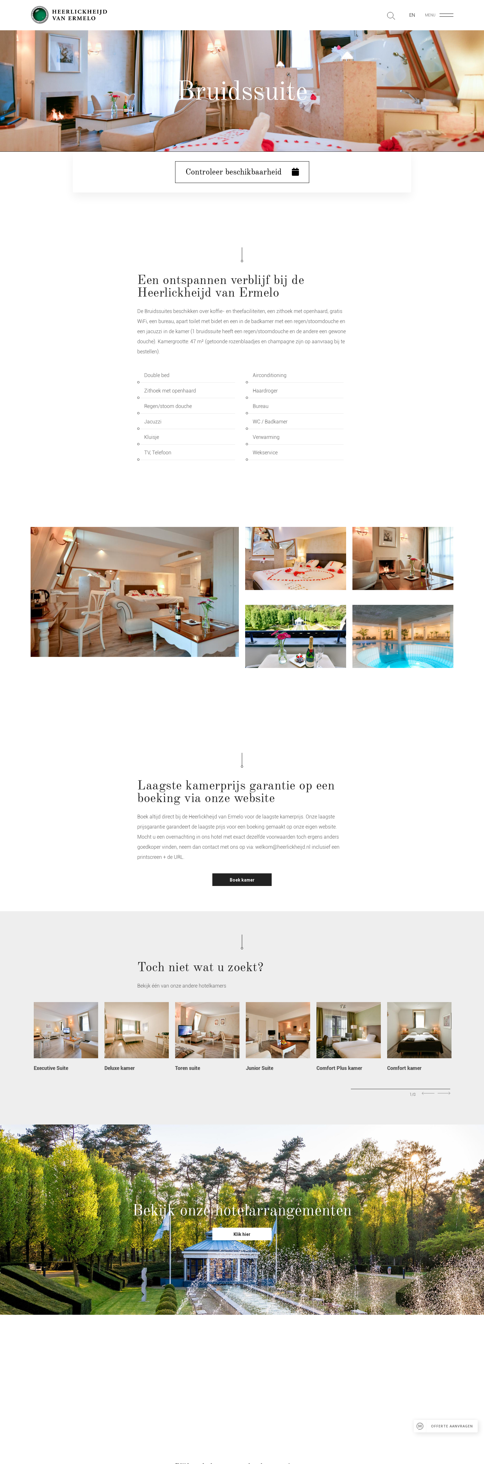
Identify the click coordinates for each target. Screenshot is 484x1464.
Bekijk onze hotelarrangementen (242, 1210)
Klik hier (242, 1234)
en (412, 15)
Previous (428, 1093)
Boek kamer (242, 880)
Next (444, 1093)
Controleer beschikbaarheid (242, 172)
